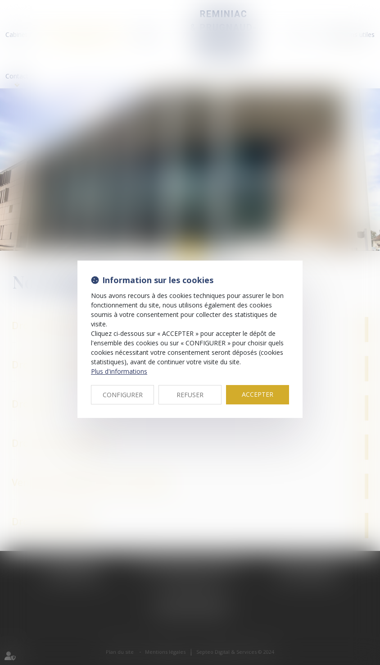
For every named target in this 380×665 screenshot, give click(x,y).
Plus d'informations (119, 371)
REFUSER (190, 394)
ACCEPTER (257, 394)
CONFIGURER (123, 394)
